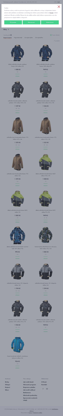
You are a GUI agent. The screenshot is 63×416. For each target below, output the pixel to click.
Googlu (51, 13)
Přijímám (13, 22)
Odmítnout (50, 22)
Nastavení (31, 22)
